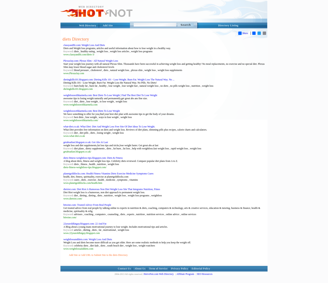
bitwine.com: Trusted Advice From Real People (87, 204)
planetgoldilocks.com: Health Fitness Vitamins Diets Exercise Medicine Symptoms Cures (108, 173)
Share (243, 33)
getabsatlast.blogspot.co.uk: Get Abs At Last (85, 142)
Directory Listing (228, 25)
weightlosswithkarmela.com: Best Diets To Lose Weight (91, 110)
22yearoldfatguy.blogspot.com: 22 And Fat (84, 223)
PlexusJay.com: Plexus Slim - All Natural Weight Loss (90, 60)
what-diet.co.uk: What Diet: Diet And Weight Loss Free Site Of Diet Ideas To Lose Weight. (109, 126)
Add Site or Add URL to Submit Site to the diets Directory (98, 255)
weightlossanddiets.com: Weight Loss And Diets (87, 239)
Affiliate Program (185, 274)
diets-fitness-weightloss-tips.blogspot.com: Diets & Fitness (93, 157)
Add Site (108, 25)
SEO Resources (205, 274)
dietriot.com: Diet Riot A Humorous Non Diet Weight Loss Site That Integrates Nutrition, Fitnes (111, 189)
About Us (140, 268)
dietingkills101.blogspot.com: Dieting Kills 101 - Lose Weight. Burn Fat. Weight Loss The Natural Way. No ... (118, 79)
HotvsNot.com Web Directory (159, 274)
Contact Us (124, 268)
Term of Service (158, 268)
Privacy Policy (179, 268)
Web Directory (87, 25)
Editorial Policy (201, 268)
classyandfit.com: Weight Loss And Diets (84, 45)
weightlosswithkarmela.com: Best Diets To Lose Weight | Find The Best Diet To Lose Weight (110, 95)
